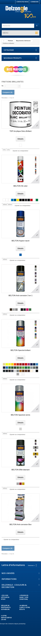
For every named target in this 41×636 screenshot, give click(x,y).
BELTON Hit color (20, 186)
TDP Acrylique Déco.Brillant (21, 131)
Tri (2, 86)
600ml (10, 204)
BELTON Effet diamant (20, 470)
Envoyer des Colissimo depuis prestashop (12, 623)
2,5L (8, 149)
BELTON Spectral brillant (20, 350)
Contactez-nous (22, 2)
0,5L (4, 149)
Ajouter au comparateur (20, 151)
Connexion (34, 2)
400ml (5, 204)
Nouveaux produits (12, 58)
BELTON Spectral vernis (20, 415)
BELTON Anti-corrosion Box (20, 524)
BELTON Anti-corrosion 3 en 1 (20, 296)
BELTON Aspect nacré (20, 241)
